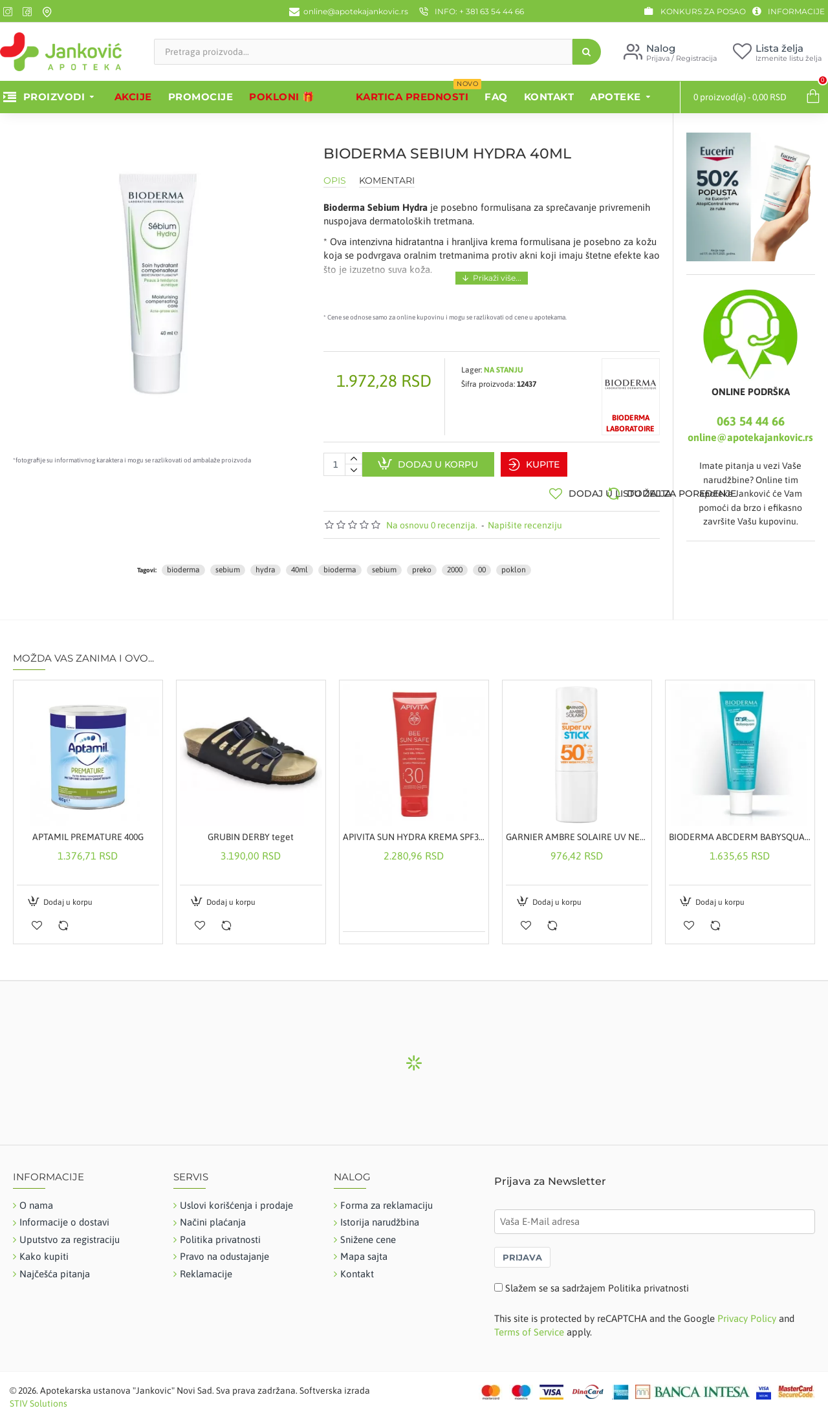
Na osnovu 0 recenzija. (431, 519)
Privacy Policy (746, 1312)
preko (421, 563)
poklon (513, 563)
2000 (455, 563)
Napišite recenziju (525, 519)
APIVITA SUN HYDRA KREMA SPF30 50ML (414, 831)
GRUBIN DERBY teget (251, 831)
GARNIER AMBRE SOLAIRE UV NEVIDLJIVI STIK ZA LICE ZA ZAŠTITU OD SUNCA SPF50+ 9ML (577, 831)
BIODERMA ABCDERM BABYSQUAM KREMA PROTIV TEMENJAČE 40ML (740, 831)
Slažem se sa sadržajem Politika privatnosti (597, 1282)
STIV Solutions (38, 1397)
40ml (299, 563)
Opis (334, 180)
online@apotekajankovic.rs (750, 437)
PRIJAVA (522, 1251)
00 (482, 563)
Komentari (387, 180)
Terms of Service (529, 1326)
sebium (227, 563)
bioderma (183, 563)
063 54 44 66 (751, 421)
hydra (266, 563)
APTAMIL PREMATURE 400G (88, 831)
